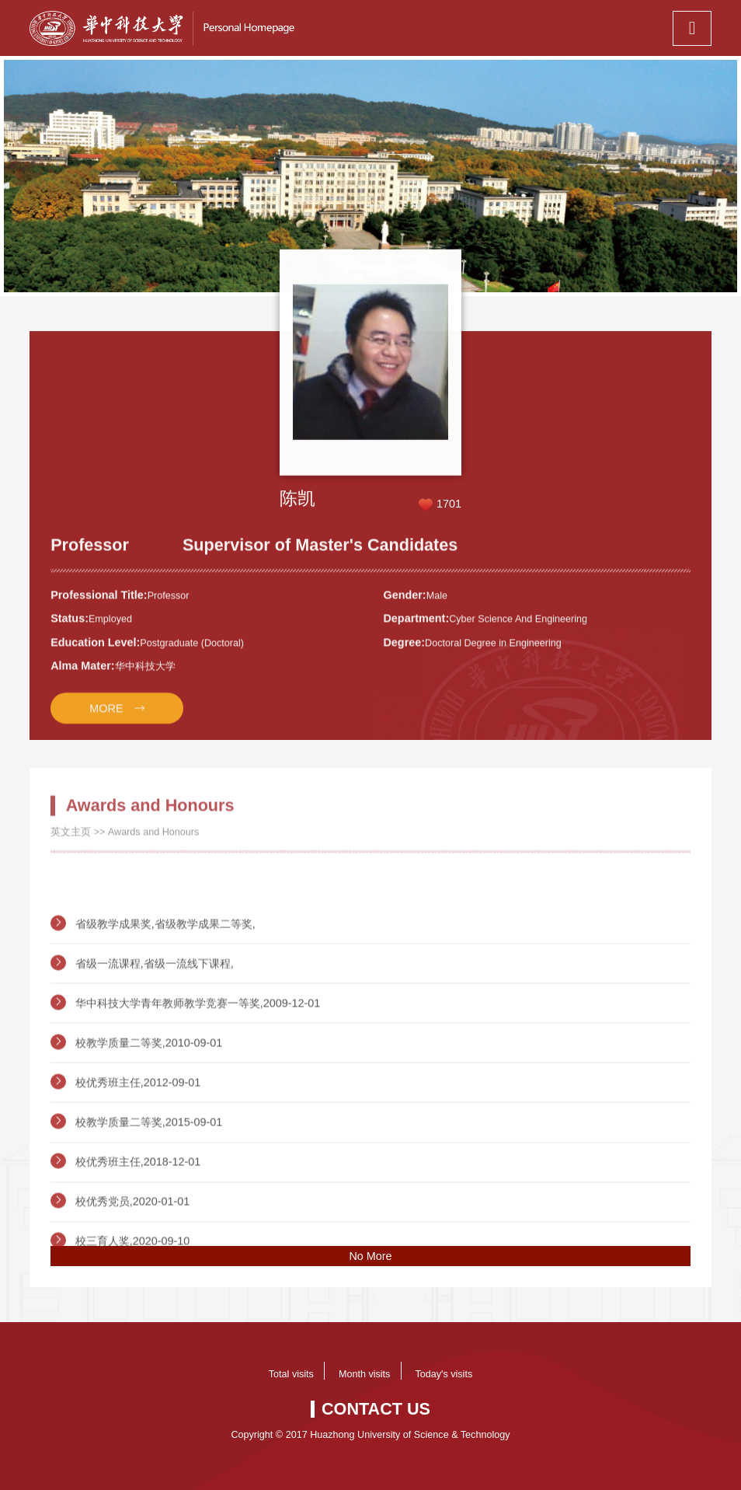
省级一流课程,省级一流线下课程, (154, 1011)
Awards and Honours (153, 839)
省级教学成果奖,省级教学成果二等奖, (165, 971)
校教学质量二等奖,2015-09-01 (149, 1170)
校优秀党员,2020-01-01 (132, 1249)
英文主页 (70, 839)
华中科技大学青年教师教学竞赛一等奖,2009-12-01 (198, 1051)
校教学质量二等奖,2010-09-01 (149, 1090)
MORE (106, 718)
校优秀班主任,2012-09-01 (138, 1130)
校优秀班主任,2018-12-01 (138, 1209)
